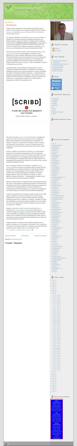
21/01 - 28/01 (56, 366)
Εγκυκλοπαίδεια (56, 178)
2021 (53, 288)
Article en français (57, 259)
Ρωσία (54, 239)
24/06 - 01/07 (56, 333)
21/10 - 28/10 (56, 311)
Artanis (54, 108)
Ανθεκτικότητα (56, 155)
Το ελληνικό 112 (56, 62)
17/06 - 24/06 (56, 335)
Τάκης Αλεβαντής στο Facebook (60, 60)
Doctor (54, 113)
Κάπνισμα (55, 204)
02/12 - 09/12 (56, 301)
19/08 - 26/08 (56, 325)
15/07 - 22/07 (56, 330)
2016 (53, 373)
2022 (53, 286)
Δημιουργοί (55, 170)
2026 (53, 280)
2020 (53, 290)
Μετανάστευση (56, 220)
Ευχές (54, 200)
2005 (53, 391)
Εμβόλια (54, 187)
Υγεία (54, 254)
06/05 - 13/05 (56, 345)
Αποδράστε (55, 160)
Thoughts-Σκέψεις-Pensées (28, 8)
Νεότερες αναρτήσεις (10, 235)
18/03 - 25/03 (56, 356)
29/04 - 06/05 (56, 346)
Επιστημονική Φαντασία (58, 195)
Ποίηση (54, 232)
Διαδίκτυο (55, 172)
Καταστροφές (56, 207)
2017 (53, 371)
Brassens (55, 263)
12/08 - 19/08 (56, 326)
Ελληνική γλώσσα (57, 185)
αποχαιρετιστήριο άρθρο (21, 210)
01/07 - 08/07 (56, 331)
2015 (53, 375)
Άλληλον (55, 150)
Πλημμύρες (55, 231)
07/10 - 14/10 (56, 315)
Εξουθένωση (55, 192)
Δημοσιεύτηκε (9, 32)
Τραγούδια (55, 251)
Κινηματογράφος (56, 209)
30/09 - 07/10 (56, 316)
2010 (53, 383)
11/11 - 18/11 (56, 306)
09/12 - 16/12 (56, 300)
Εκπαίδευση (55, 183)
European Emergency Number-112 (60, 63)
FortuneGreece (56, 268)
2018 (53, 293)
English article (56, 264)
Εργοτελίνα (55, 105)
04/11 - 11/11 (56, 308)
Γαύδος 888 (55, 168)
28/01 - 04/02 (56, 365)
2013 (53, 378)
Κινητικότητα (55, 210)
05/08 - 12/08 (56, 328)
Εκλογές (54, 182)
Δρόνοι (54, 175)
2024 (53, 283)
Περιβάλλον (55, 229)
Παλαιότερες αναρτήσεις (40, 235)
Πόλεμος (55, 234)
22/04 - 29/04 (56, 350)
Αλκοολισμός (55, 148)
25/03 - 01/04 (56, 355)
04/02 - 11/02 (56, 363)
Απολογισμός (56, 162)
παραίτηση (32, 37)
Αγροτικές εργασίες (57, 145)
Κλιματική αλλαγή (56, 212)
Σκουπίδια (55, 244)
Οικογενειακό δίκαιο (57, 227)
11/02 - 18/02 (56, 361)
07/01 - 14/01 (56, 370)
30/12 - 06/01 (56, 295)
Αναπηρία (55, 151)
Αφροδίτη (55, 103)
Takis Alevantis (58, 50)
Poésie (54, 269)
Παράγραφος (56, 100)
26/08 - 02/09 (56, 323)
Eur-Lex (54, 266)
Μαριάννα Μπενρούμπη (58, 111)
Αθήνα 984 (55, 146)
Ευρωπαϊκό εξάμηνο (57, 199)
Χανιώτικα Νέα (22, 32)
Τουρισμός (55, 249)
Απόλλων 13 (22, 137)
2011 (53, 381)
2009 (53, 385)
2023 (53, 285)
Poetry (54, 271)
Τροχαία (54, 252)
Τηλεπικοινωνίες (56, 247)
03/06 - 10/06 (56, 338)
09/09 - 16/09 (56, 320)
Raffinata (55, 101)
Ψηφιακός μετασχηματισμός (59, 257)
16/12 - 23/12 (56, 298)
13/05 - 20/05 (56, 343)
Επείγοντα (55, 194)
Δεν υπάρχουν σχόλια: (25, 229)
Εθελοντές (55, 180)
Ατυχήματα (55, 167)
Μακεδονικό (55, 217)
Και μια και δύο (56, 202)
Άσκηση (54, 165)
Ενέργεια (55, 188)
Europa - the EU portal (58, 70)
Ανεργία (54, 153)
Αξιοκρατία (55, 156)
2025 (53, 282)
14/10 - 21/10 (56, 313)
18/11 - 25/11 (56, 305)
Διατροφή (55, 173)
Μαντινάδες (55, 219)
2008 (53, 386)
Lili (53, 106)
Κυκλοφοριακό (56, 215)
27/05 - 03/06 (56, 340)
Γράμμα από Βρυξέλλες (58, 65)
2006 (53, 390)
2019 (53, 291)
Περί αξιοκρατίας (11, 25)
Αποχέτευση (55, 163)
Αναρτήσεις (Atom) (17, 239)
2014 (53, 376)
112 (53, 143)
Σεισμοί (54, 241)
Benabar (55, 261)
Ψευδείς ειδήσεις (56, 256)
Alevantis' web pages (57, 69)
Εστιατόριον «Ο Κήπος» (58, 67)
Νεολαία (54, 225)
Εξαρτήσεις (55, 190)
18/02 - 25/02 (56, 360)
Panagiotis (57, 48)
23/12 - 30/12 (56, 297)
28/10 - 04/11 (56, 310)
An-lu (54, 110)
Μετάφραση (55, 222)
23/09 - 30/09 (56, 318)
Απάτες (54, 158)
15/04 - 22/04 (56, 351)
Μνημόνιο (55, 224)
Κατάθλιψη (55, 205)
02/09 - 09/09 (56, 321)
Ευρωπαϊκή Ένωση (57, 197)
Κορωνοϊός (55, 214)
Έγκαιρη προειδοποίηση (58, 177)
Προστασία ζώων (56, 236)
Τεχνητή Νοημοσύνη (57, 246)
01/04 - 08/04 (56, 353)
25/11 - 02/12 (56, 303)
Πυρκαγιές (55, 237)
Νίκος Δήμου (55, 98)
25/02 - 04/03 (56, 358)
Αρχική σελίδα (25, 235)
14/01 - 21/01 (56, 368)
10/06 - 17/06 (56, 336)
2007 (53, 388)
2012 (53, 380)
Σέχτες (54, 242)
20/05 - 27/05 (56, 341)
